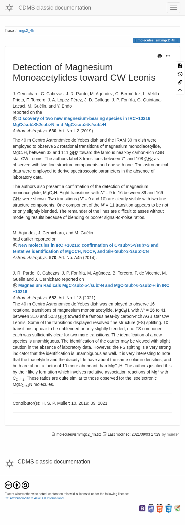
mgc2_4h (26, 30)
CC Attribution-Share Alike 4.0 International (34, 498)
